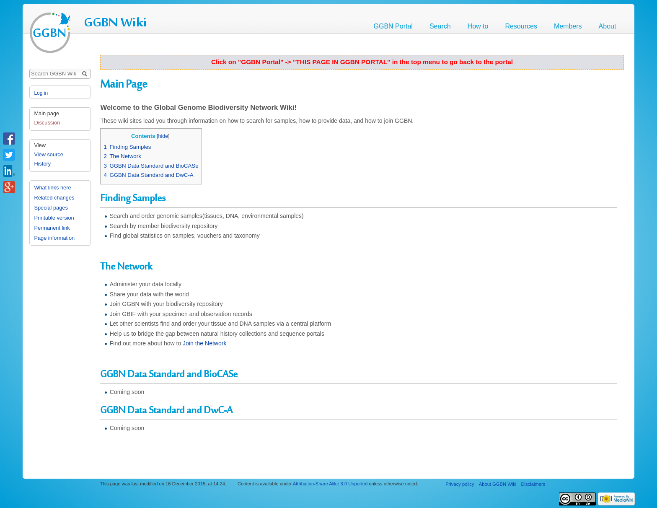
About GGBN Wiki (498, 484)
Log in (41, 93)
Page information (54, 238)
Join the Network (204, 343)
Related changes (54, 197)
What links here (52, 187)
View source (48, 154)
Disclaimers (533, 484)
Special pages (50, 208)
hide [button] (163, 136)
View (40, 145)
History (42, 164)
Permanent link (52, 228)
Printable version (54, 218)
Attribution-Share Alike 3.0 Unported (330, 483)
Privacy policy (459, 484)
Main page (46, 113)
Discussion (47, 122)
